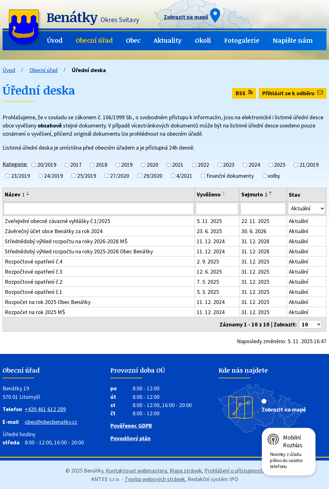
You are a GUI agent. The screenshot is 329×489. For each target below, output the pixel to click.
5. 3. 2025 (208, 291)
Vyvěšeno (208, 194)
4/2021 (184, 175)
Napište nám (293, 40)
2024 (254, 165)
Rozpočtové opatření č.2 (33, 281)
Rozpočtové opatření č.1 (33, 291)
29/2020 (152, 175)
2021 (177, 165)
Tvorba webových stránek (155, 479)
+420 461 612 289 (45, 409)
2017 (76, 165)
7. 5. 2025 (208, 281)
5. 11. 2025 (209, 221)
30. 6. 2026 (253, 231)
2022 (203, 165)
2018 (101, 165)
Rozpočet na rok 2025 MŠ (35, 312)
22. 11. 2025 (255, 221)
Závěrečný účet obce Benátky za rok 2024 (53, 231)
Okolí (203, 40)
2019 (127, 165)
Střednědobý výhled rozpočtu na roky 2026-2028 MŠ (66, 241)
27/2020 (119, 175)
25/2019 (86, 175)
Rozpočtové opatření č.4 (33, 261)
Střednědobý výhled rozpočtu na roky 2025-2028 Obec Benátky (79, 251)
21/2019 (309, 165)
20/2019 (46, 165)
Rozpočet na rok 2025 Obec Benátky (47, 302)
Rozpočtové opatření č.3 (33, 271)
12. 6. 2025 (209, 271)
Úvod (54, 40)
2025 (279, 165)
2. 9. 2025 (208, 261)
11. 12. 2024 (211, 241)
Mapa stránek (186, 470)
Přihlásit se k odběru (292, 93)
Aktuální (298, 221)
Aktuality (168, 40)
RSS (244, 93)
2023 (228, 165)
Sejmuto (254, 194)
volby (274, 175)
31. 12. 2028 (255, 241)
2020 (152, 165)
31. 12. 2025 (255, 261)
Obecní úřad (94, 40)
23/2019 (20, 175)
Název (15, 194)
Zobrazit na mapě (284, 409)
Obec (133, 40)
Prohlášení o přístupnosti (234, 470)
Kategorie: (15, 164)
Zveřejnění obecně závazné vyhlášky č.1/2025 (57, 221)
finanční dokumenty (230, 175)
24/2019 (53, 175)
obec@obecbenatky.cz (51, 421)
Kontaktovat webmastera (136, 470)
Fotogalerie (241, 40)
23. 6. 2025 (209, 231)
